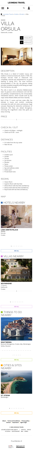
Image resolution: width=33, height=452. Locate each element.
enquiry (27, 38)
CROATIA (23, 398)
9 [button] (24, 377)
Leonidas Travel (16, 3)
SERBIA (26, 400)
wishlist (28, 42)
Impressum (15, 391)
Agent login (23, 391)
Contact (8, 391)
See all (16, 242)
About (4, 389)
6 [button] (22, 63)
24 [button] (21, 332)
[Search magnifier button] (24, 8)
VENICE (29, 398)
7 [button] (23, 238)
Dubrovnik (4, 32)
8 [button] (23, 285)
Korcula (3, 233)
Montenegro (4, 374)
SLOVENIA (7, 400)
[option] (16, 56)
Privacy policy (25, 389)
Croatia (10, 32)
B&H (22, 400)
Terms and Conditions (13, 389)
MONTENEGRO (16, 400)
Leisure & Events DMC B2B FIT (9, 398)
